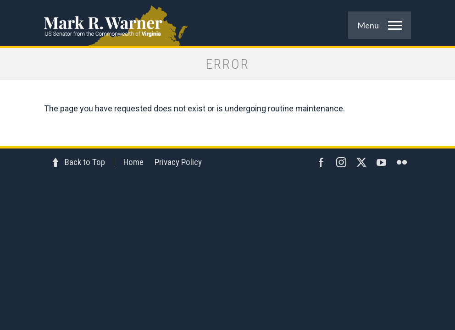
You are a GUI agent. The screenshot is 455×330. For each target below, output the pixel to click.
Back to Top (85, 162)
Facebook (321, 162)
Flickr (402, 162)
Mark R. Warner (227, 23)
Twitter (361, 162)
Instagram (341, 162)
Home (133, 162)
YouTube (381, 162)
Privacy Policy (178, 162)
